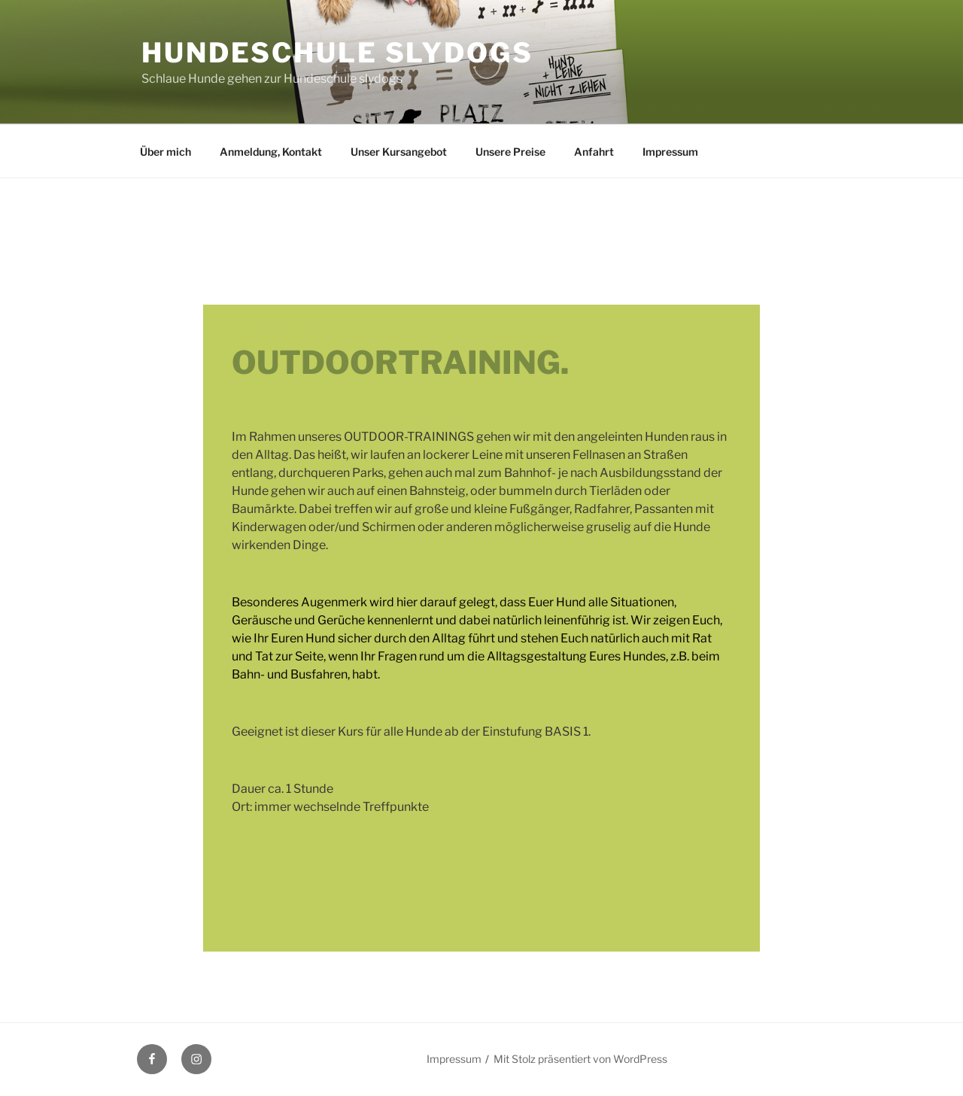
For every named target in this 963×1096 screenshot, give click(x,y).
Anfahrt (594, 151)
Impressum (670, 151)
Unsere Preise (510, 151)
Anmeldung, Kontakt (271, 151)
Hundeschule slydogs (337, 52)
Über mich (165, 151)
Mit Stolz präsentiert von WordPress (580, 1058)
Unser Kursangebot (399, 151)
